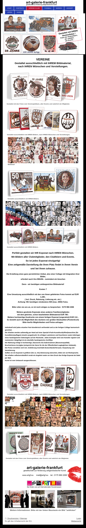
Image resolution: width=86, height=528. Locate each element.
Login (78, 518)
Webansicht (76, 521)
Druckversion (12, 518)
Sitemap (23, 518)
